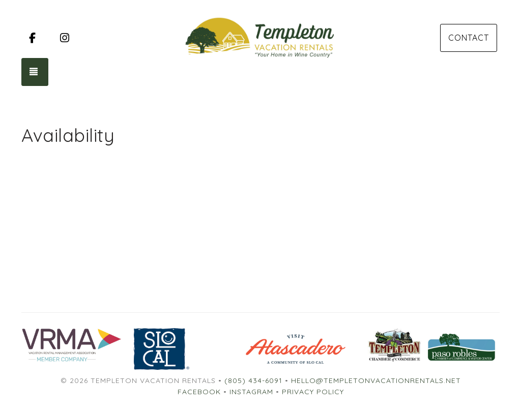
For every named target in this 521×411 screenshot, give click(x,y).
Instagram (251, 391)
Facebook (199, 391)
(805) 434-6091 (253, 380)
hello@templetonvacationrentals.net (376, 380)
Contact (468, 38)
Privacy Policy (313, 391)
